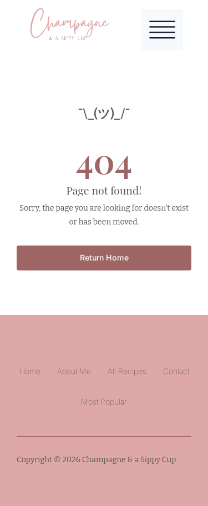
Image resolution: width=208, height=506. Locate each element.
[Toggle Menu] (162, 29)
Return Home (104, 257)
